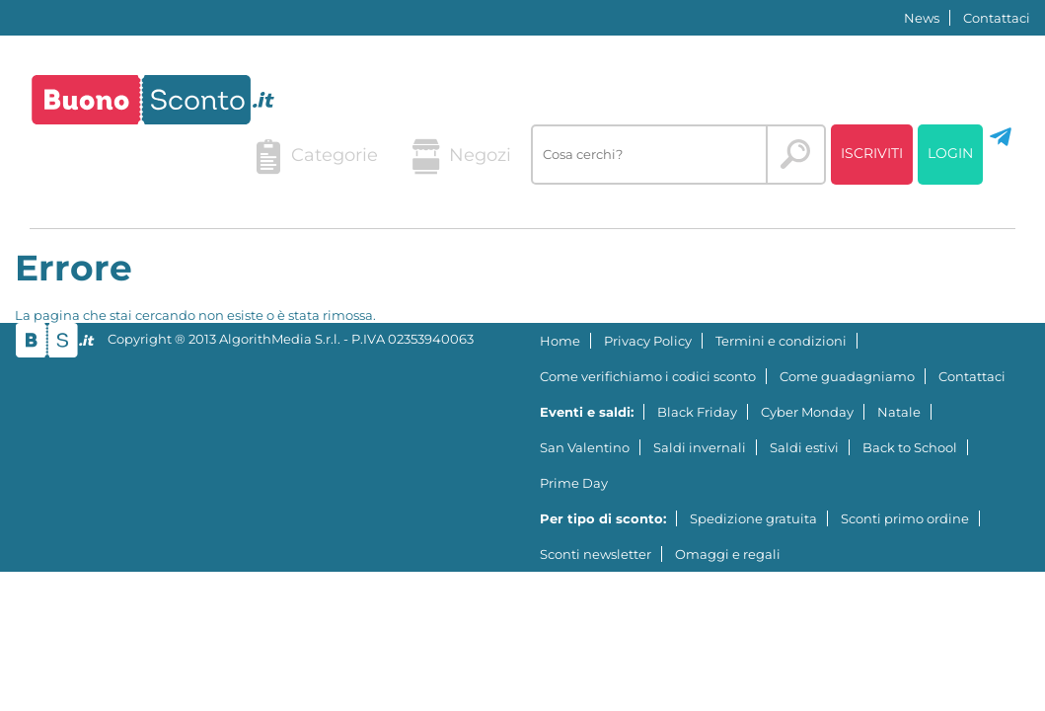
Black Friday (697, 412)
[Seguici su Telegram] (1000, 144)
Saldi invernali (699, 447)
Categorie (316, 156)
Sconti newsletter (595, 554)
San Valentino (585, 447)
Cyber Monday (807, 412)
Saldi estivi (804, 447)
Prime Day (574, 483)
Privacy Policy (648, 341)
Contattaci (996, 18)
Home (560, 341)
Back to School (909, 447)
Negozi (461, 156)
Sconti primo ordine (905, 518)
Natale (899, 412)
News (921, 18)
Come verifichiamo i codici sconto (648, 376)
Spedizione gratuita (753, 518)
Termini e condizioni (781, 341)
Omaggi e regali (728, 554)
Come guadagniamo (847, 376)
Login (950, 153)
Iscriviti (872, 153)
